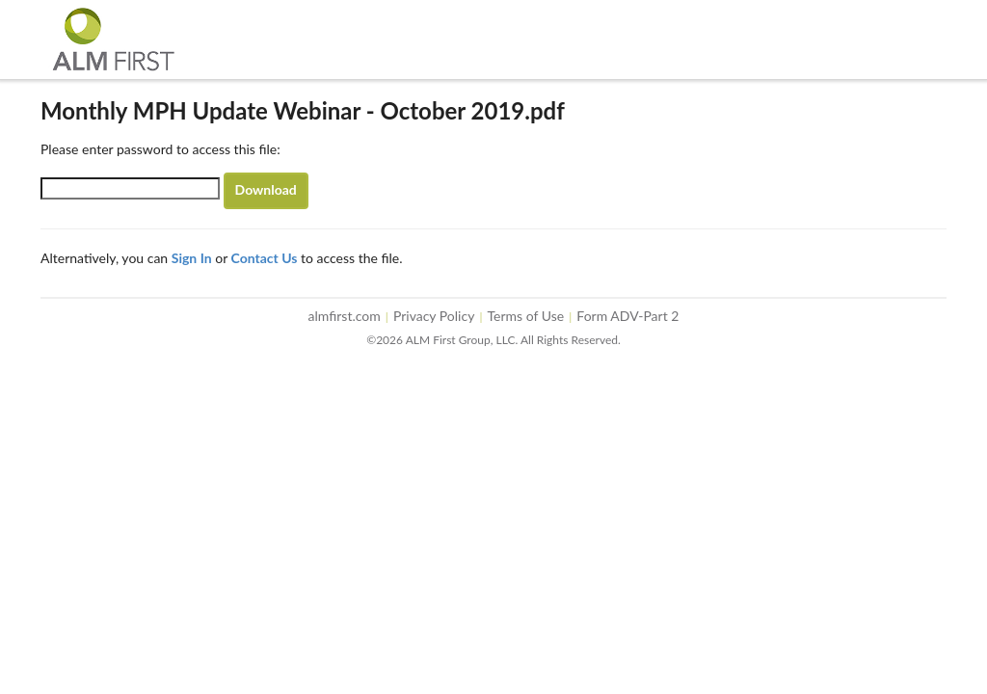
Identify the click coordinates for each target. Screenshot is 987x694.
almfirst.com (344, 315)
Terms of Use (526, 315)
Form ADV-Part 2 (627, 315)
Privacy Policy (433, 315)
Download (266, 189)
